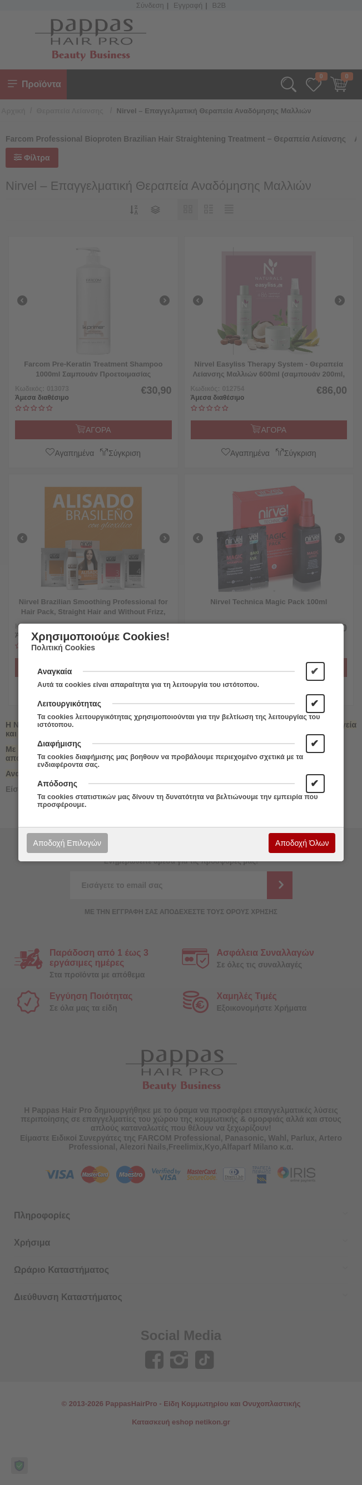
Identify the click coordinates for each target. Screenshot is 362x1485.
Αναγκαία (54, 671)
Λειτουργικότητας (69, 703)
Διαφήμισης (59, 743)
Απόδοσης (57, 783)
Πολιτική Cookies (63, 647)
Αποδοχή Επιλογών (67, 843)
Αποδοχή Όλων (302, 843)
